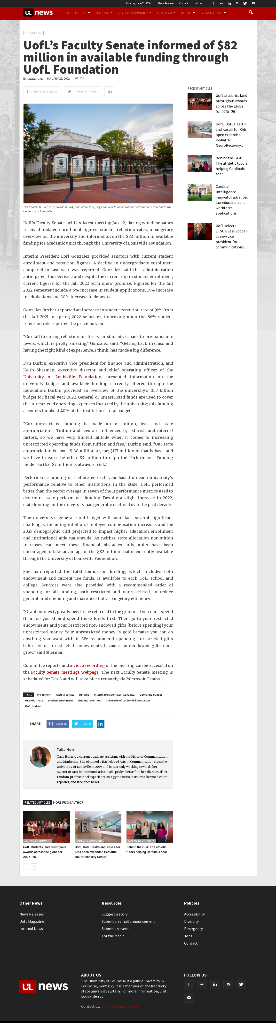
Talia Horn (35, 78)
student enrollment (60, 700)
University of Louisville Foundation (62, 376)
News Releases (166, 3)
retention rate (34, 700)
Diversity (191, 921)
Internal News (33, 32)
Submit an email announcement (128, 921)
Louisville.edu (92, 996)
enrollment (44, 694)
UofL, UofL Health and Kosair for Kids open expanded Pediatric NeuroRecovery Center (97, 852)
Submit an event (115, 928)
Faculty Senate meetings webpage (65, 672)
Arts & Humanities (75, 13)
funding (84, 694)
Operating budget (150, 694)
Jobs (188, 935)
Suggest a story (114, 914)
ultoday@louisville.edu (119, 1006)
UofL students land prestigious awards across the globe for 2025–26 (44, 852)
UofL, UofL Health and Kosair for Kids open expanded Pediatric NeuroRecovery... (231, 135)
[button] (251, 12)
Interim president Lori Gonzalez (114, 694)
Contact (183, 3)
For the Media (113, 935)
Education (166, 13)
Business (104, 13)
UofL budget (33, 706)
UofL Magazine (31, 921)
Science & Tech (213, 13)
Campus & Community (135, 13)
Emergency (193, 928)
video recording (89, 665)
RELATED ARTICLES (37, 802)
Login (197, 3)
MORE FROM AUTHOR (68, 802)
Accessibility (194, 914)
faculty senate (65, 694)
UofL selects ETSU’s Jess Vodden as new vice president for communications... (232, 236)
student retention (89, 700)
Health (188, 13)
